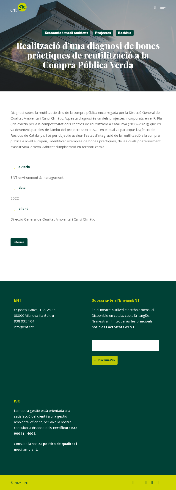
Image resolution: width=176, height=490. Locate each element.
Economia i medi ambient (66, 33)
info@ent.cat (24, 327)
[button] (162, 7)
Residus (124, 33)
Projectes (103, 33)
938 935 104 (24, 321)
